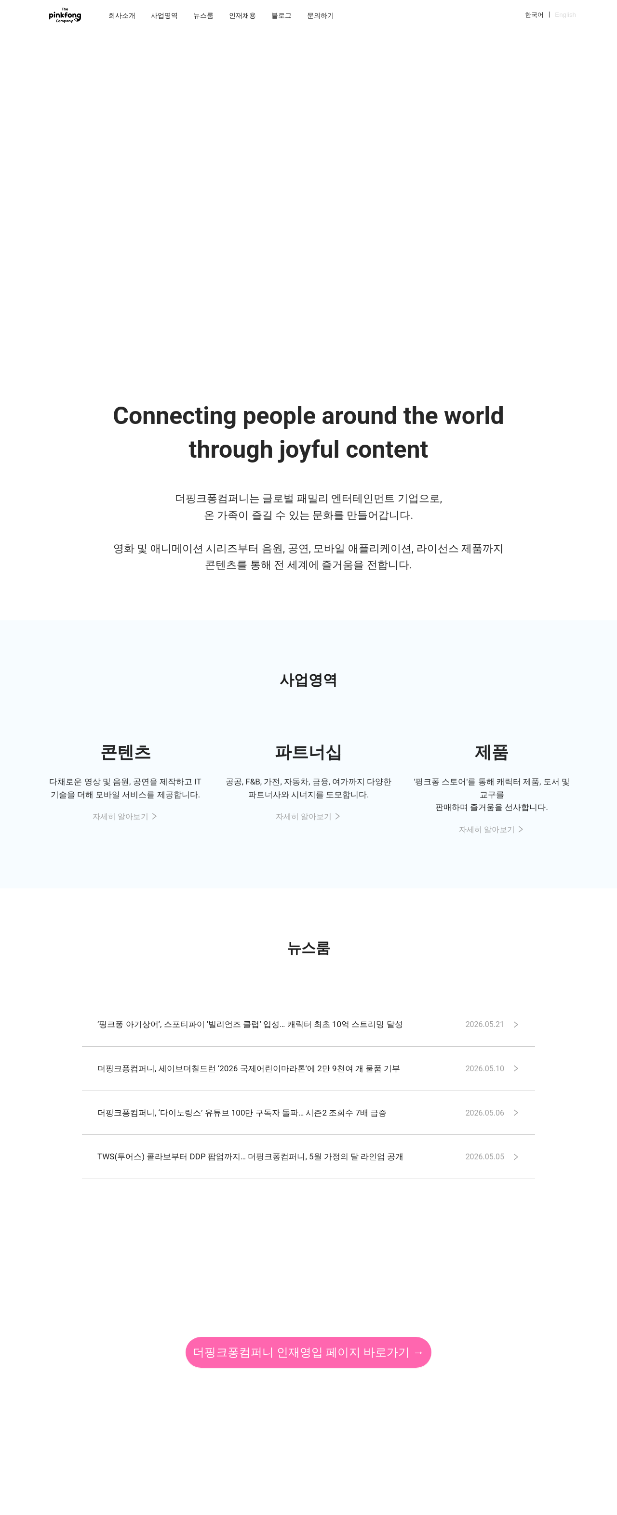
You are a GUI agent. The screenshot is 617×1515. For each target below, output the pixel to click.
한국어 (534, 14)
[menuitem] (122, 15)
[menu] (313, 15)
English (565, 14)
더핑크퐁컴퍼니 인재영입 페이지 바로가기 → (308, 1352)
